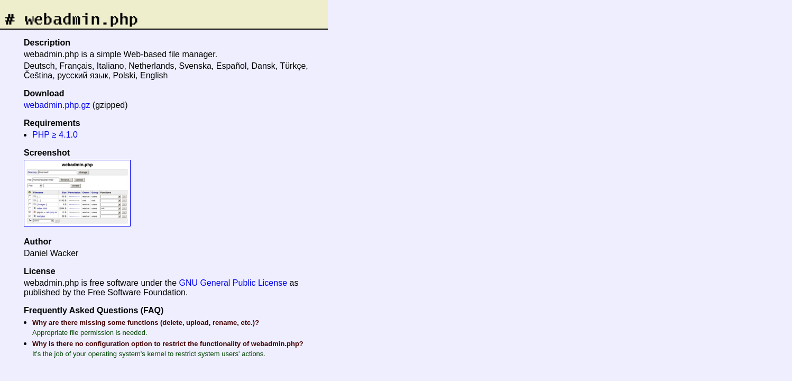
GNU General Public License (233, 282)
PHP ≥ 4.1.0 (55, 134)
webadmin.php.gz (57, 105)
